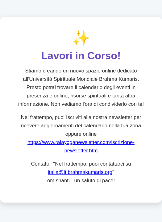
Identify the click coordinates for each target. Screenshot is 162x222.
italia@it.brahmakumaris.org (80, 172)
